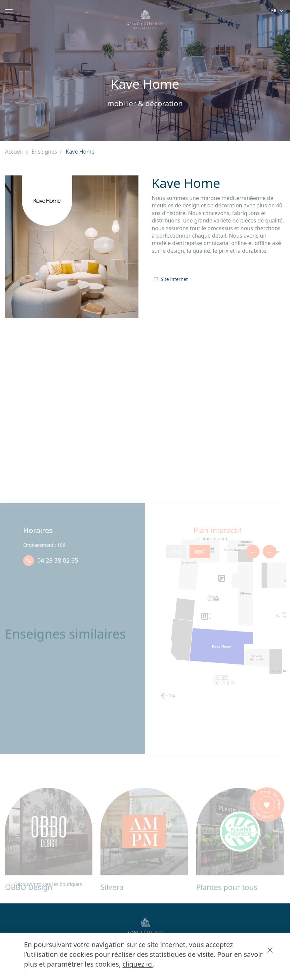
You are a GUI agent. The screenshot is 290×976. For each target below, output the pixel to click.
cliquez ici (75, 964)
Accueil (17, 151)
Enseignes (49, 151)
